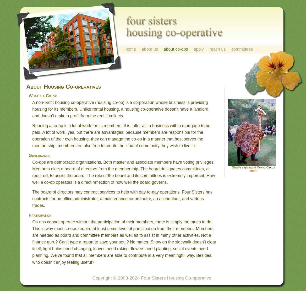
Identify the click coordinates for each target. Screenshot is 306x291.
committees (242, 49)
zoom (253, 170)
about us (150, 49)
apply (199, 49)
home (131, 49)
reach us (217, 49)
